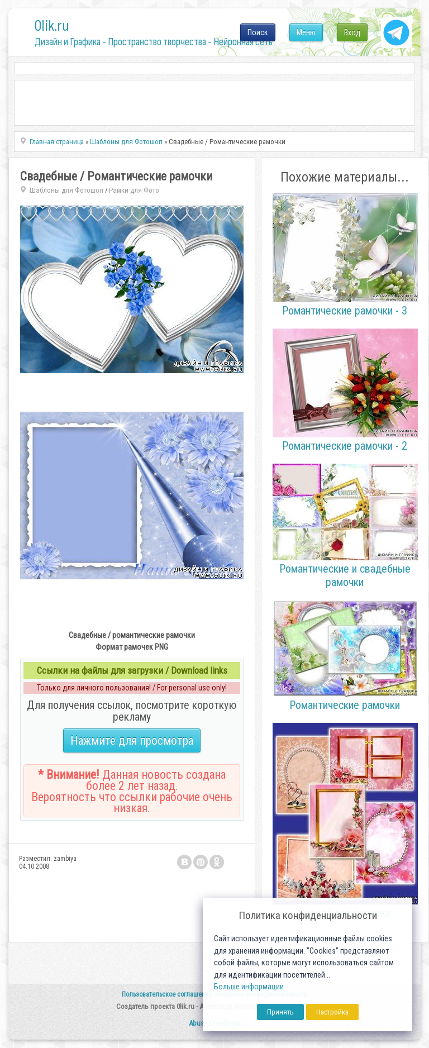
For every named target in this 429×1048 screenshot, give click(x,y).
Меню (306, 32)
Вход (352, 32)
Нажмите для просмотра (131, 740)
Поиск (257, 32)
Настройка (332, 1012)
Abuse (198, 1023)
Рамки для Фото (134, 190)
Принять (280, 1012)
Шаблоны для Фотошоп (66, 190)
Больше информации (249, 987)
